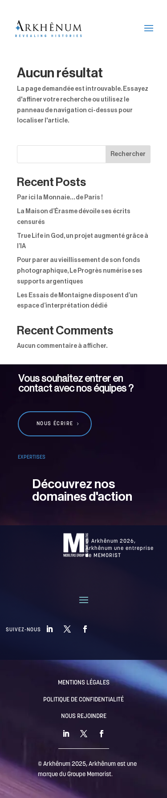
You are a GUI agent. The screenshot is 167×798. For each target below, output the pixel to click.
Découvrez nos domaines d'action (82, 490)
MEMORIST (107, 555)
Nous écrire (55, 423)
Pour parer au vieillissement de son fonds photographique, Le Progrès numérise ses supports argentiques (80, 271)
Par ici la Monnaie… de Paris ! (60, 197)
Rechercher (128, 154)
